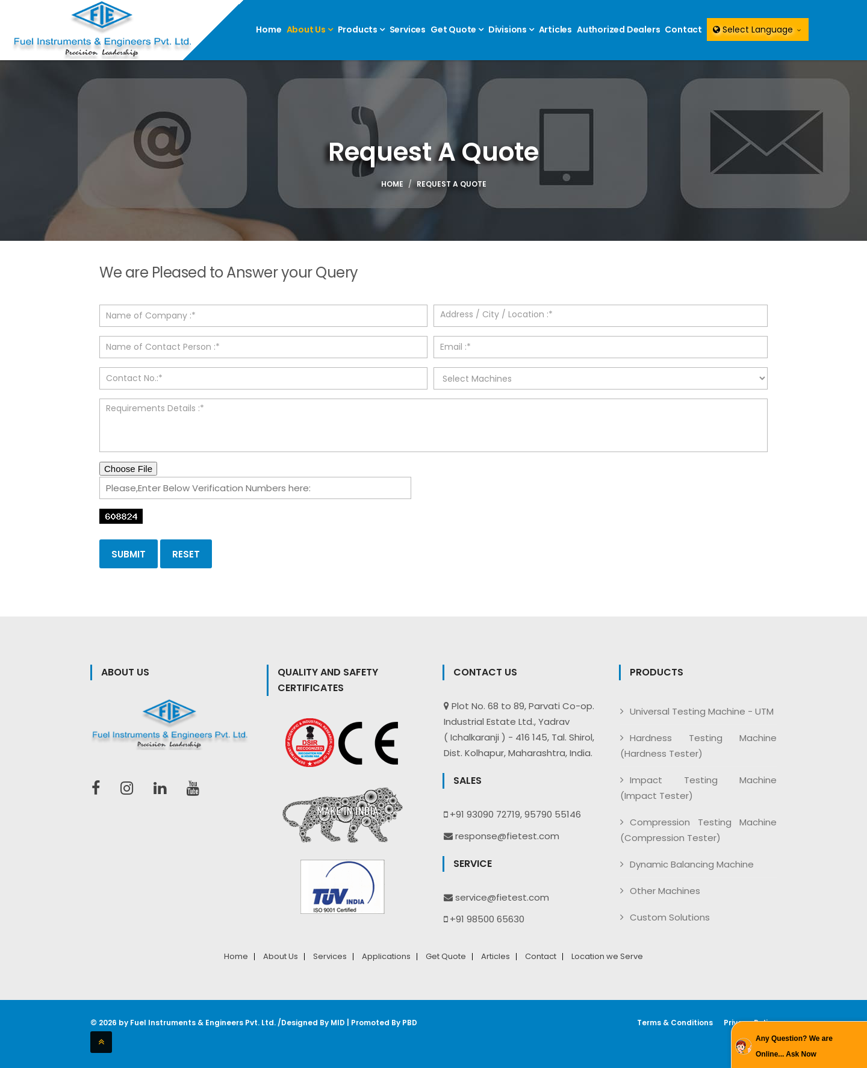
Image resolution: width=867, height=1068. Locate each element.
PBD (409, 1022)
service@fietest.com (502, 897)
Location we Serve (607, 956)
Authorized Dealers (618, 29)
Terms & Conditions (675, 1022)
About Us (310, 29)
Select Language (758, 29)
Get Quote (456, 29)
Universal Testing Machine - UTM (702, 711)
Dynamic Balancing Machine (692, 864)
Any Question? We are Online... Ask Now (794, 1046)
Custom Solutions (670, 917)
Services (408, 29)
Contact (683, 29)
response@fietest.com (507, 836)
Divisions (511, 29)
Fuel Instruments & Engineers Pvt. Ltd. (203, 1022)
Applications (386, 956)
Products (361, 29)
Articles (555, 29)
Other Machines (665, 890)
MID (338, 1022)
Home (268, 29)
